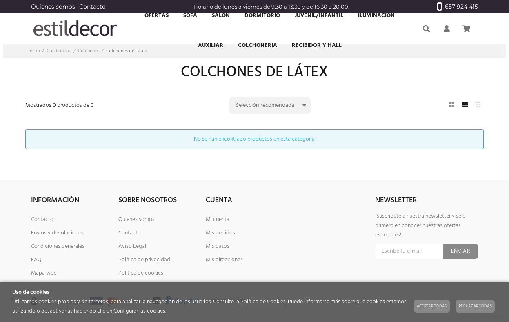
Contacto (92, 6)
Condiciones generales (57, 246)
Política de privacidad (144, 260)
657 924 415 (457, 6)
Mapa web (44, 273)
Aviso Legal (132, 246)
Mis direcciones (224, 260)
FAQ (36, 260)
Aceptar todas (432, 306)
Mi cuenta (217, 219)
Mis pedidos (220, 233)
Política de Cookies (263, 302)
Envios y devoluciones (57, 233)
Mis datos (217, 246)
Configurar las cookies (139, 311)
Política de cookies (140, 273)
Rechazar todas (475, 306)
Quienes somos (53, 6)
